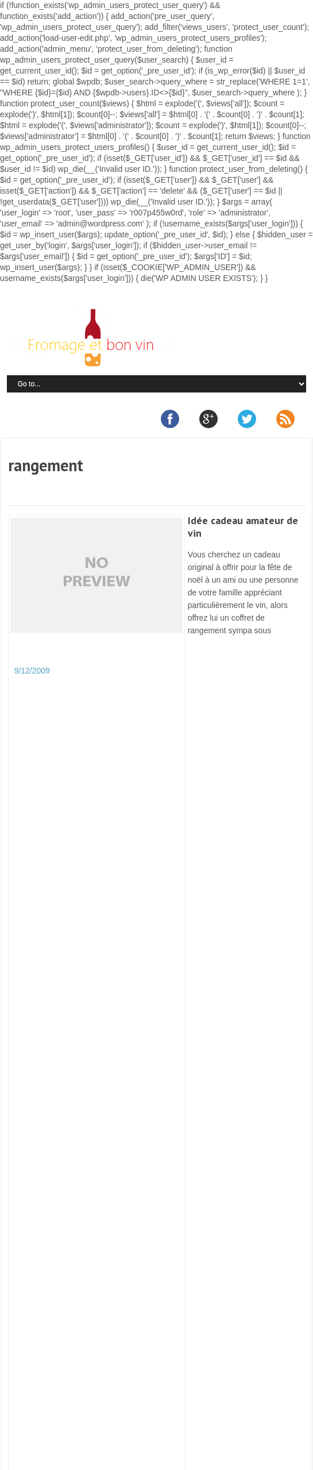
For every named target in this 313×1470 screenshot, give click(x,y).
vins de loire (38, 1217)
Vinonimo (33, 1285)
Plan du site (241, 1439)
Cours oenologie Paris (56, 1014)
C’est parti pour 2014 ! (108, 1194)
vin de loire (36, 1194)
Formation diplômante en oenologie (79, 1048)
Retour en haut (130, 1461)
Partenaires (193, 1439)
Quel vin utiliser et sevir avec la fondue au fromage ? (97, 1059)
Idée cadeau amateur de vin (243, 527)
